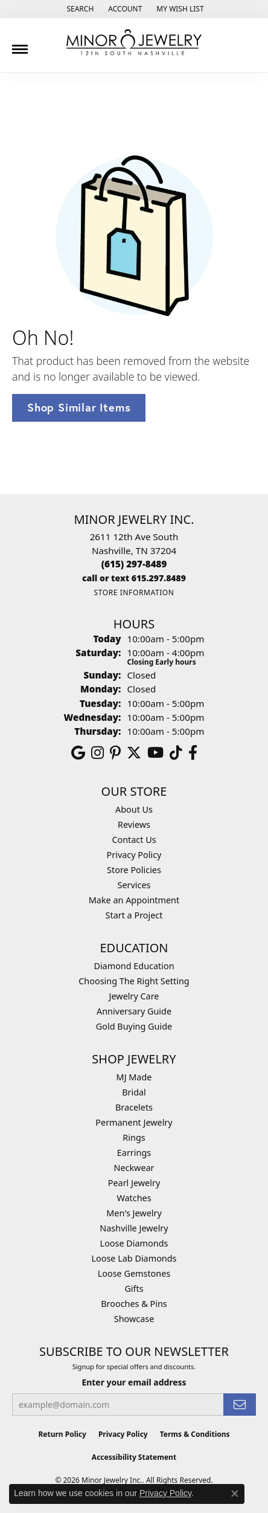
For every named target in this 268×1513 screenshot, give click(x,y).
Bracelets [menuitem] (134, 1107)
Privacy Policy (134, 854)
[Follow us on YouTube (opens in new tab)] (155, 753)
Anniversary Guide (134, 1011)
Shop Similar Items (78, 407)
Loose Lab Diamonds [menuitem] (133, 1258)
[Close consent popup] (234, 1493)
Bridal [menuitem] (134, 1092)
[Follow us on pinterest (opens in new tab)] (115, 753)
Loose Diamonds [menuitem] (134, 1243)
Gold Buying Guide (134, 1026)
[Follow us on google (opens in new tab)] (78, 753)
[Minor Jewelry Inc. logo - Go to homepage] (134, 42)
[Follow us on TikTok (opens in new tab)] (176, 753)
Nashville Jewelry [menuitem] (134, 1228)
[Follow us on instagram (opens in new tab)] (97, 753)
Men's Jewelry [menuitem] (134, 1213)
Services (134, 885)
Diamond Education (134, 966)
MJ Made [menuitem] (134, 1077)
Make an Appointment (134, 900)
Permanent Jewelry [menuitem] (133, 1122)
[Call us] (134, 578)
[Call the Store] (134, 564)
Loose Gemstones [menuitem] (134, 1273)
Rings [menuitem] (134, 1137)
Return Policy (62, 1434)
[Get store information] (134, 592)
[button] (79, 9)
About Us (134, 809)
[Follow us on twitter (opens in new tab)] (134, 753)
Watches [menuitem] (133, 1198)
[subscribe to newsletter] (239, 1404)
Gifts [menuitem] (133, 1288)
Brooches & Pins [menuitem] (134, 1303)
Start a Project (134, 915)
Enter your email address (133, 1382)
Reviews (134, 824)
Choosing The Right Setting (133, 981)
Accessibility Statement (134, 1457)
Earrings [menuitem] (134, 1152)
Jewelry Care (134, 996)
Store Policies (134, 870)
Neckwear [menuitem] (133, 1167)
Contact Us (134, 839)
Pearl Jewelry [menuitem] (134, 1183)
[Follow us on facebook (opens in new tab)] (192, 753)
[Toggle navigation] (20, 45)
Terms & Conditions (195, 1434)
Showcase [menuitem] (134, 1318)
